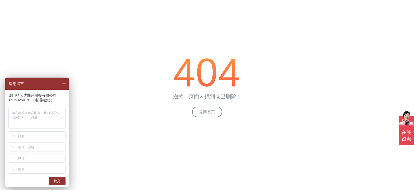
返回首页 (207, 112)
